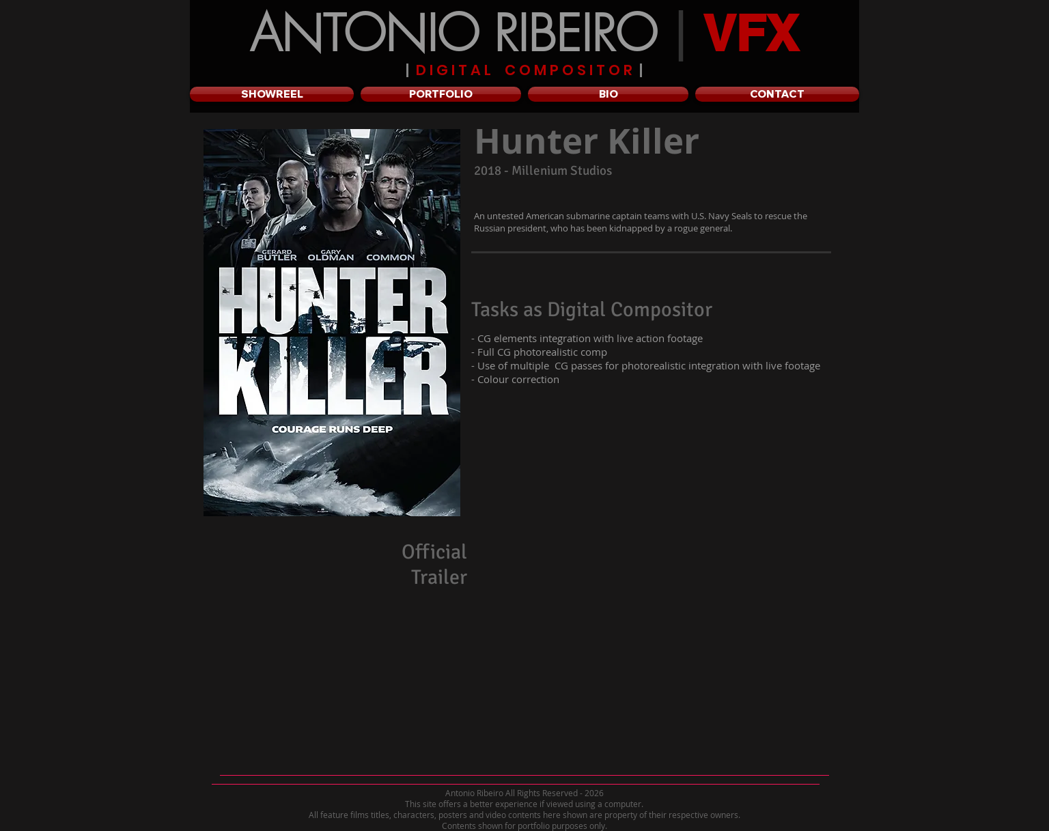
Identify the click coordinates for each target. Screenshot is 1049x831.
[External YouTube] (661, 645)
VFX (750, 33)
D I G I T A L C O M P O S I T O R (524, 70)
